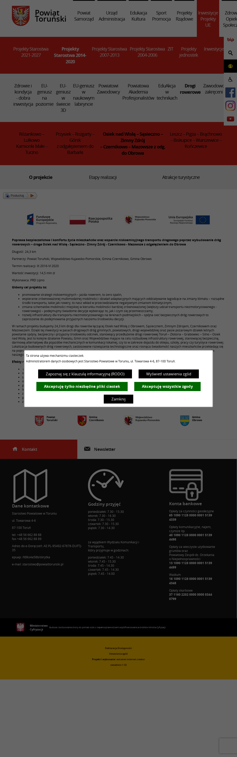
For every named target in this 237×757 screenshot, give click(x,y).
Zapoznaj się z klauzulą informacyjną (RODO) (85, 373)
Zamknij (118, 398)
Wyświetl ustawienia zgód (168, 373)
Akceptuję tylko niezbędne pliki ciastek (82, 386)
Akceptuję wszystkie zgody (167, 386)
